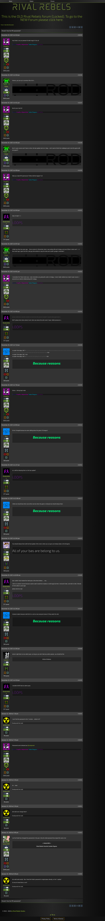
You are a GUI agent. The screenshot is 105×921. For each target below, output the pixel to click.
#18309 (80, 385)
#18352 (80, 465)
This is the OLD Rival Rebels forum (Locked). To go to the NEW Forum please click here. (41, 18)
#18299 (80, 142)
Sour (6, 356)
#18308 (80, 345)
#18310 (80, 425)
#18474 (80, 538)
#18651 (80, 806)
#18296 (80, 75)
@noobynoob (31, 745)
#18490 (80, 680)
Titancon (6, 550)
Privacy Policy (46, 918)
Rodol (6, 86)
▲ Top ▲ (52, 914)
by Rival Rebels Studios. (18, 911)
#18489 (80, 648)
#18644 (80, 713)
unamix (6, 660)
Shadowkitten (6, 222)
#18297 (80, 102)
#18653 (80, 832)
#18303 (80, 271)
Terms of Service (58, 918)
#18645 (80, 740)
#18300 (80, 170)
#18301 (80, 210)
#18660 (80, 874)
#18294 (80, 35)
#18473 (80, 498)
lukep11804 (6, 844)
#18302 (80, 244)
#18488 (80, 608)
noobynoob (6, 725)
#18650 (80, 780)
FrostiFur (6, 46)
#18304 (80, 311)
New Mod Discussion (9, 24)
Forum (2, 24)
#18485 (80, 575)
